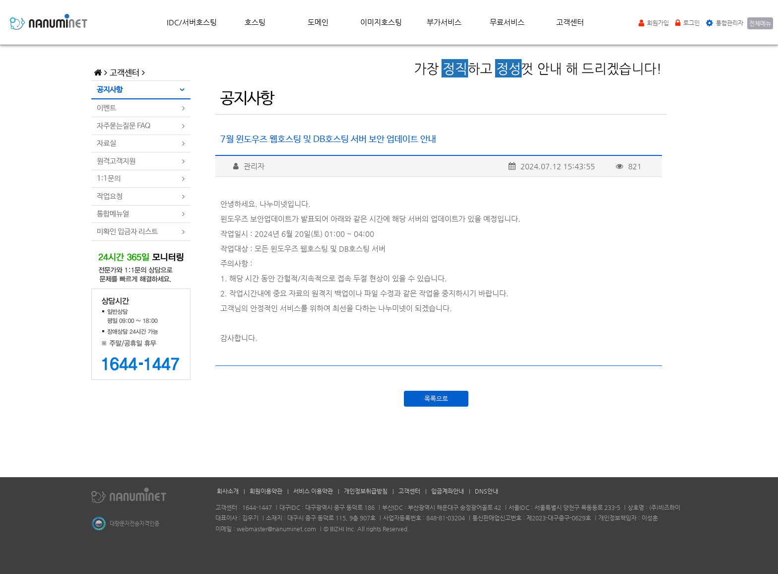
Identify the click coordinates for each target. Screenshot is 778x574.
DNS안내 (486, 491)
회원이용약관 (266, 491)
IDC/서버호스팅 (192, 22)
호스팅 (255, 22)
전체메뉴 (760, 23)
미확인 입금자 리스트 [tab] (127, 231)
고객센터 (570, 22)
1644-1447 (257, 507)
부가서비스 (444, 22)
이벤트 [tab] (106, 108)
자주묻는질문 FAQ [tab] (123, 126)
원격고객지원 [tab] (116, 161)
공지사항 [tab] (110, 89)
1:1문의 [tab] (109, 178)
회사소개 (228, 491)
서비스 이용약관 (313, 491)
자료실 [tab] (106, 143)
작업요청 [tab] (110, 196)
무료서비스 (507, 22)
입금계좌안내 (447, 491)
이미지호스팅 (381, 22)
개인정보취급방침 (366, 491)
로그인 (687, 22)
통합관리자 (724, 22)
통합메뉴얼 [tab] (113, 214)
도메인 (318, 22)
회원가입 (654, 22)
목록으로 (436, 398)
